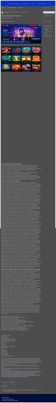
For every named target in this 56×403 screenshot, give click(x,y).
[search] (49, 8)
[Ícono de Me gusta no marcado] (2, 382)
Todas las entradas (11, 7)
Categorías (3, 7)
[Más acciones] (40, 12)
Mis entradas (20, 7)
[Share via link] (11, 382)
